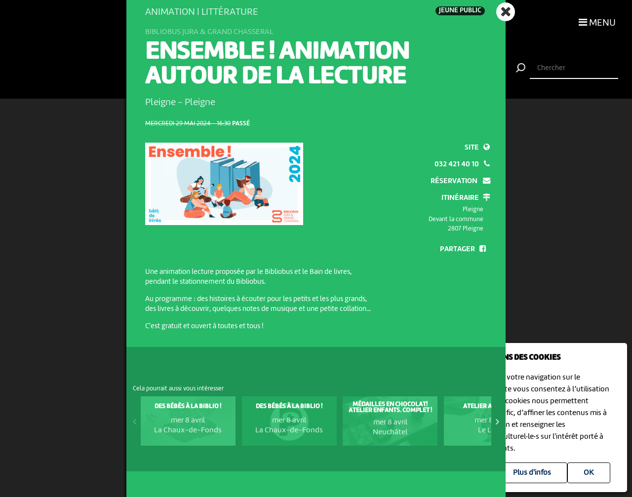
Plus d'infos (532, 473)
